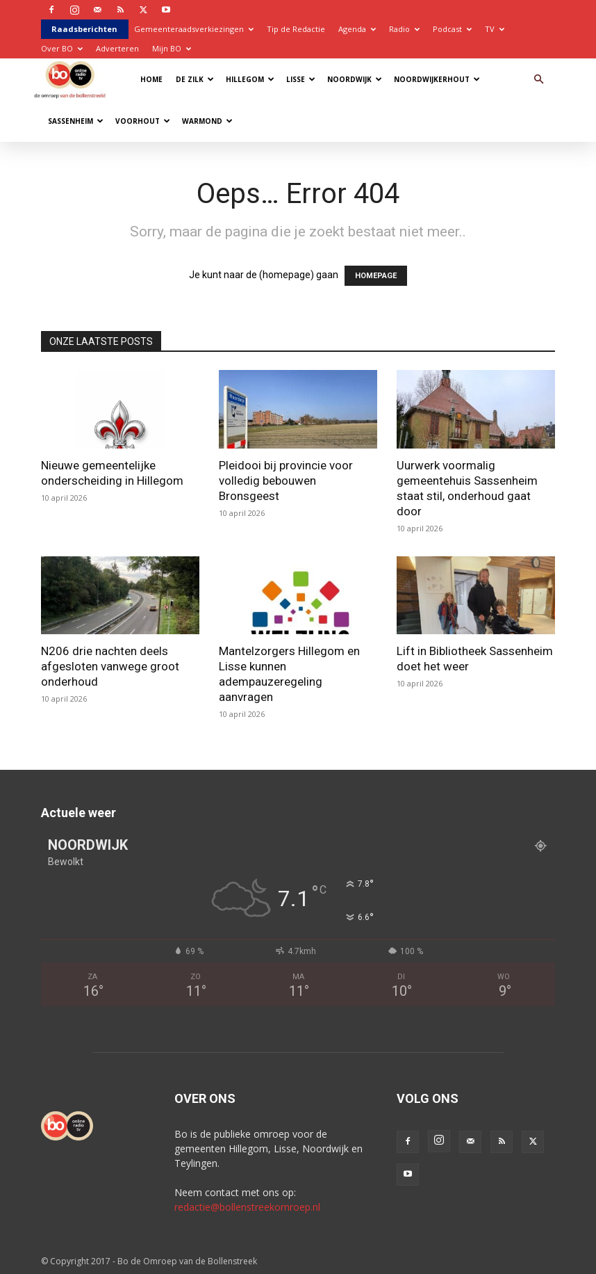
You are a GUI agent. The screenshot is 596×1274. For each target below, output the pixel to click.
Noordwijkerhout (437, 79)
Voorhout (142, 121)
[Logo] (73, 79)
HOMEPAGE (376, 275)
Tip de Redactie (296, 29)
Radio (404, 29)
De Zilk (195, 79)
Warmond (207, 121)
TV (494, 29)
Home (151, 79)
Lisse (300, 79)
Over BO (62, 48)
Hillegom (250, 79)
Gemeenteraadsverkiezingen (194, 29)
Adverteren (117, 48)
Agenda (357, 29)
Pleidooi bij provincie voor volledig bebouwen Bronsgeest (286, 480)
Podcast (452, 29)
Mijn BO (171, 48)
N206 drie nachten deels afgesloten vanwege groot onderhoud (110, 666)
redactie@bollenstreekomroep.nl (247, 1206)
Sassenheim (76, 121)
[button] (538, 79)
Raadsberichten (84, 29)
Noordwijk (354, 79)
